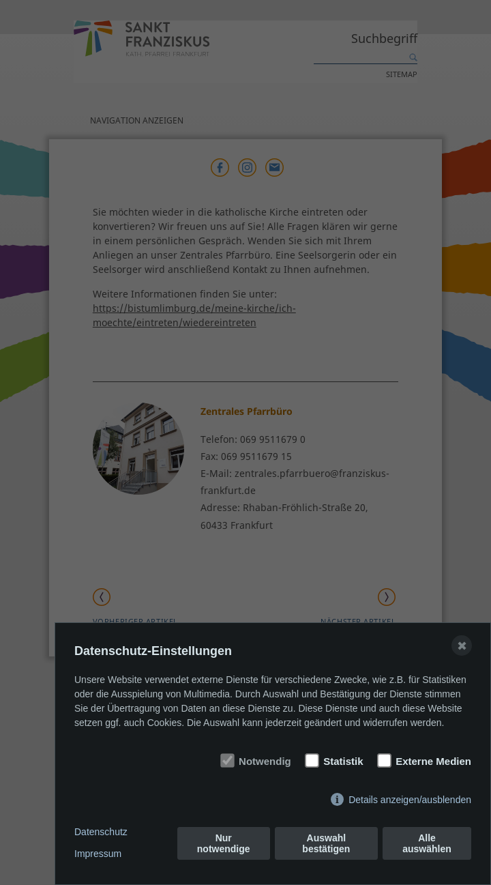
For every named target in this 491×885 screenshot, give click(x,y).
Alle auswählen (426, 843)
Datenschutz (101, 831)
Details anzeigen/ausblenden (409, 799)
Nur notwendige (223, 843)
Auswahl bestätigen (326, 843)
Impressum (97, 853)
